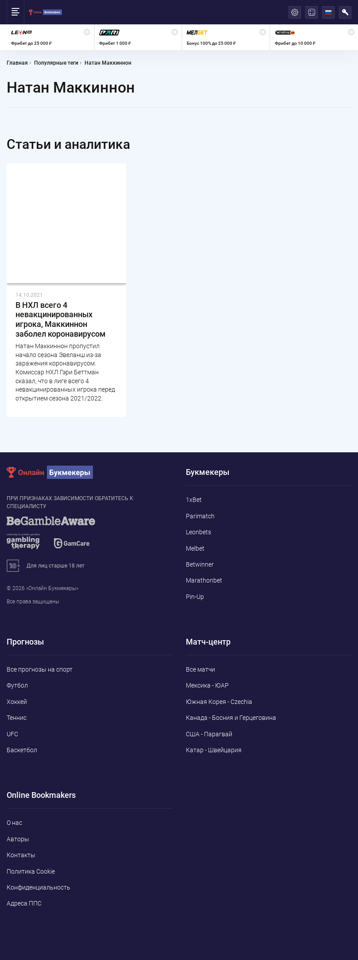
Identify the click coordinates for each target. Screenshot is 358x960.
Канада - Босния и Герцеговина (231, 717)
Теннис (17, 717)
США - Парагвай (209, 734)
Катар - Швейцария (214, 750)
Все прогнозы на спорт (40, 669)
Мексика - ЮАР (207, 685)
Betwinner (200, 564)
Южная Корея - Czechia (219, 701)
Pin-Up (195, 596)
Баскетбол (22, 750)
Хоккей (17, 701)
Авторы (18, 839)
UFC (12, 734)
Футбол (17, 685)
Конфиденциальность (38, 887)
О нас (14, 822)
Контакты (21, 855)
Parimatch (200, 516)
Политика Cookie (31, 871)
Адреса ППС (24, 903)
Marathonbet (204, 580)
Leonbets (198, 532)
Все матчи (200, 669)
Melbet (195, 548)
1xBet (194, 499)
